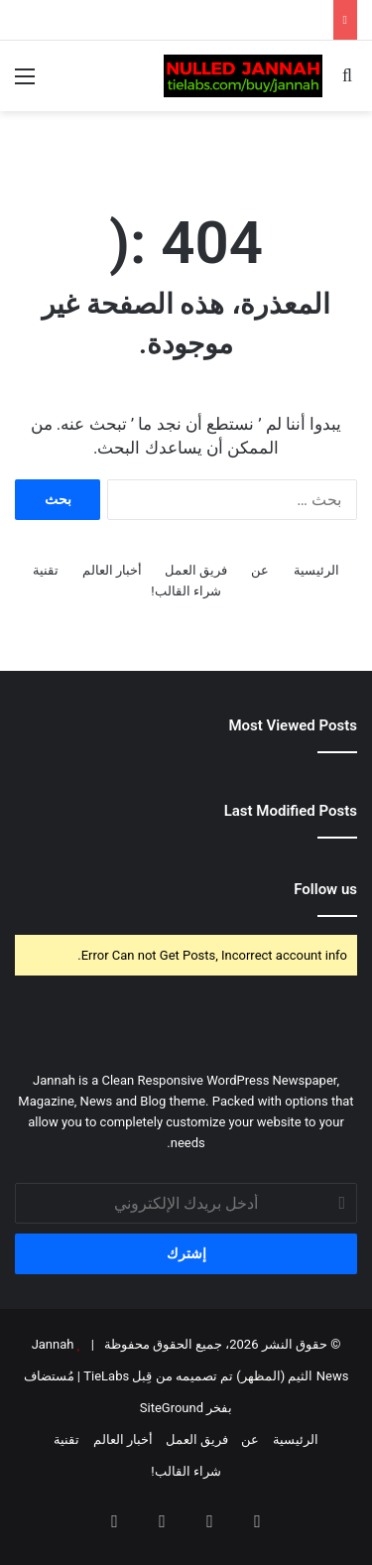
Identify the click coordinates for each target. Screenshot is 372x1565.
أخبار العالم (112, 570)
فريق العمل (196, 570)
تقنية (46, 570)
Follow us (325, 889)
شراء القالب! (186, 591)
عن (260, 570)
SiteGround (171, 1407)
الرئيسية (316, 570)
